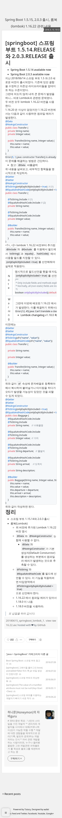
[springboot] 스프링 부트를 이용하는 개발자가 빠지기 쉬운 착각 (23, 697)
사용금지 (27, 165)
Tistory (27, 809)
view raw (51, 620)
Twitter (24, 813)
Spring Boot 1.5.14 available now (31, 70)
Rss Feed (12, 813)
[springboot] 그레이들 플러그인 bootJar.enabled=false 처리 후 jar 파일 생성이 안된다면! (24, 670)
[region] (31, 328)
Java (9, 654)
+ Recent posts (11, 794)
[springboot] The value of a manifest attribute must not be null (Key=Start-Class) (24, 688)
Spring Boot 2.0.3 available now (30, 74)
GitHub (41, 625)
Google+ (50, 813)
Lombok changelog (32, 315)
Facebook (32, 813)
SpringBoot (20, 654)
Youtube (41, 813)
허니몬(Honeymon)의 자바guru (24, 714)
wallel (46, 809)
